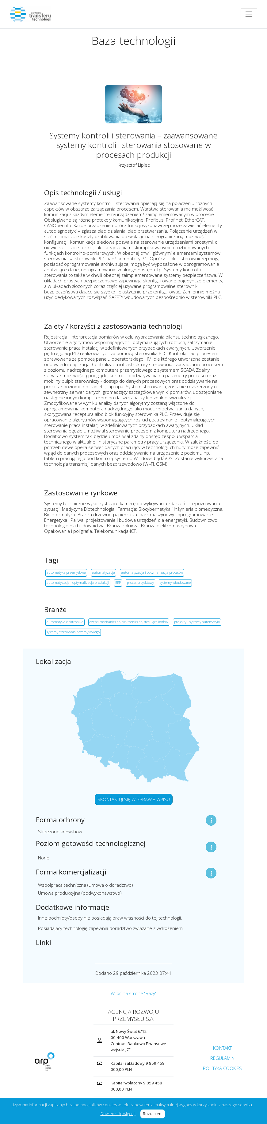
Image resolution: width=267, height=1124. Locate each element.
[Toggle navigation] (249, 14)
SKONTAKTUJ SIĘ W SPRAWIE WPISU (133, 799)
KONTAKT (222, 1048)
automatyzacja (103, 572)
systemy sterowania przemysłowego (73, 632)
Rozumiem (154, 1113)
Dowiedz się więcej (118, 1113)
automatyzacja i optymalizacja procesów (152, 572)
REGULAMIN (222, 1058)
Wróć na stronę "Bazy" (134, 993)
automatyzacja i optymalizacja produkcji (78, 582)
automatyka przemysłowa (66, 572)
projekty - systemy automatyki (197, 621)
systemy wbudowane (175, 582)
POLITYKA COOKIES (222, 1068)
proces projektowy (140, 582)
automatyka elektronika (65, 621)
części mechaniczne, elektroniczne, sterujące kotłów (129, 621)
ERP (118, 582)
